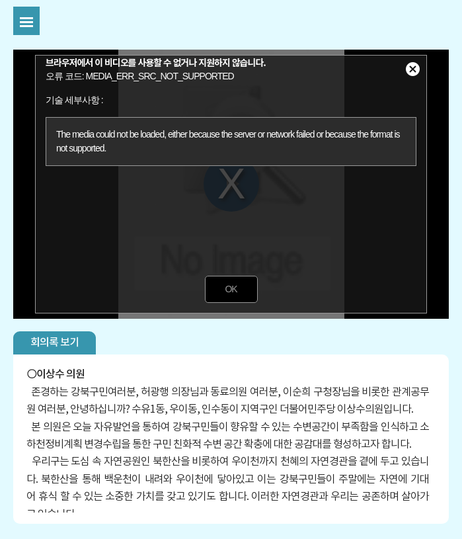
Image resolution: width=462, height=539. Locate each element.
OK (231, 289)
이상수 (50, 374)
